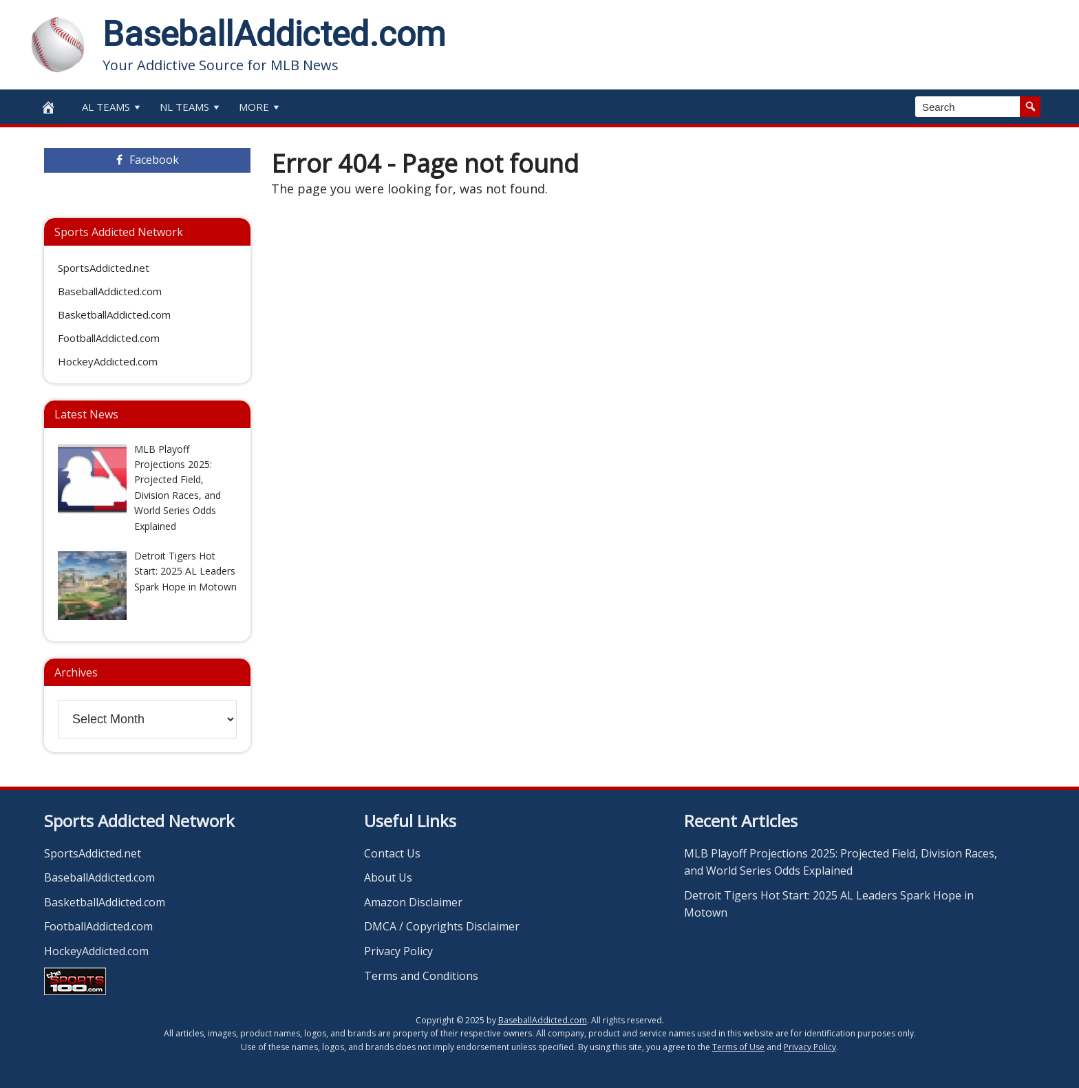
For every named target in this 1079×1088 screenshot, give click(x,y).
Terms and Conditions (421, 975)
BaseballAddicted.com (274, 34)
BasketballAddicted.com (114, 314)
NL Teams (191, 107)
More (260, 107)
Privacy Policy (398, 951)
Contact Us (392, 853)
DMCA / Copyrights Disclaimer (442, 926)
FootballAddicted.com (109, 338)
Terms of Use (738, 1047)
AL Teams (112, 107)
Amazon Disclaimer (413, 902)
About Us (388, 877)
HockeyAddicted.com (108, 361)
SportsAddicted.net (103, 268)
